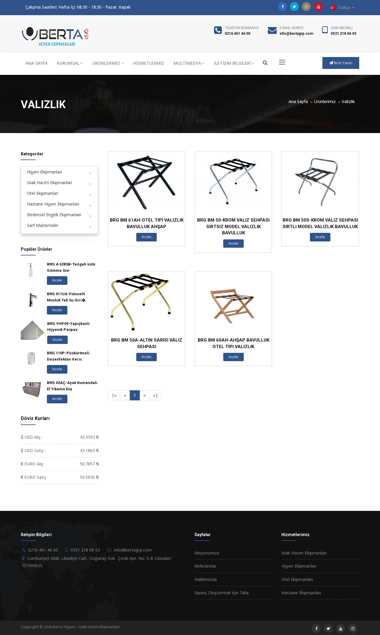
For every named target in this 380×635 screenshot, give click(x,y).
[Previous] (114, 395)
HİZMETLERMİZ (148, 63)
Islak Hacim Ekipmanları (49, 182)
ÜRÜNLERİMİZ (108, 63)
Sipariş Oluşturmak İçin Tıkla (221, 592)
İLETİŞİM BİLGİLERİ (234, 63)
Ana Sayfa (298, 101)
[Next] (145, 395)
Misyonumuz (206, 553)
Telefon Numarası (242, 27)
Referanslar (205, 566)
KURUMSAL (70, 63)
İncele (146, 236)
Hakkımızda (205, 579)
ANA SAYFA (37, 63)
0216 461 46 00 (237, 33)
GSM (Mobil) (342, 27)
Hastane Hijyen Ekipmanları (53, 204)
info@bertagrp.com (296, 33)
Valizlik (348, 101)
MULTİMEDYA (189, 63)
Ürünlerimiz (325, 101)
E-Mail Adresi (291, 27)
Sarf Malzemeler (42, 225)
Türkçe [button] (342, 7)
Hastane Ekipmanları (301, 592)
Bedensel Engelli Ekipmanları (54, 214)
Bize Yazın (340, 62)
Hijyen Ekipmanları (44, 172)
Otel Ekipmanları (42, 193)
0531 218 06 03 (343, 33)
